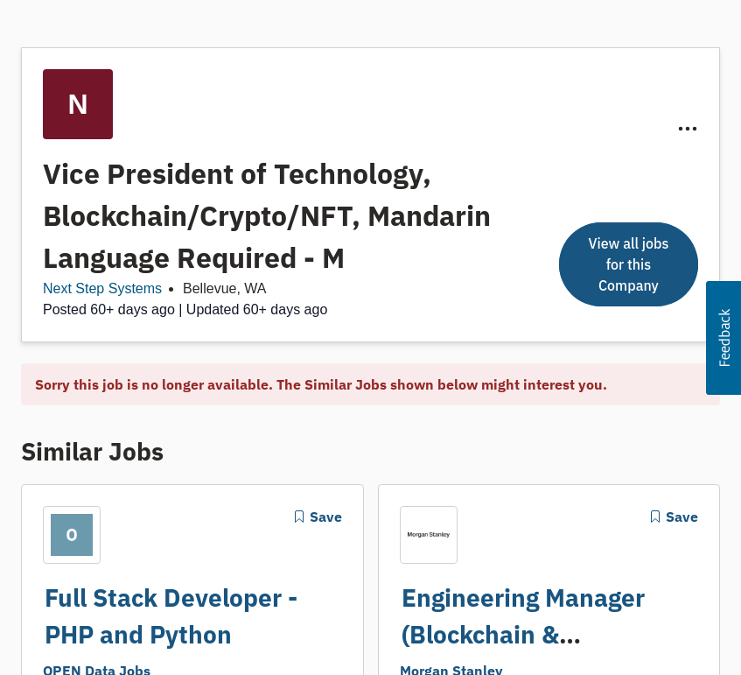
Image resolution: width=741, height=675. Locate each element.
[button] (723, 338)
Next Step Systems (102, 288)
